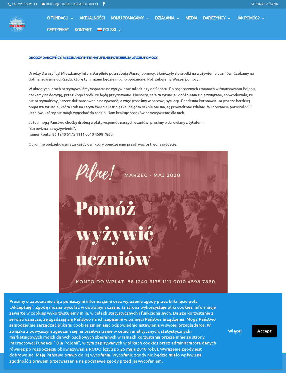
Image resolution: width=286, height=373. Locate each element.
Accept (264, 331)
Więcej (235, 331)
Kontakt (83, 30)
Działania (164, 18)
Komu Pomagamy (127, 18)
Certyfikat (58, 30)
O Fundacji (57, 18)
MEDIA (191, 18)
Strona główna (264, 4)
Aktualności (92, 18)
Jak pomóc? (248, 18)
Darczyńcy (214, 18)
